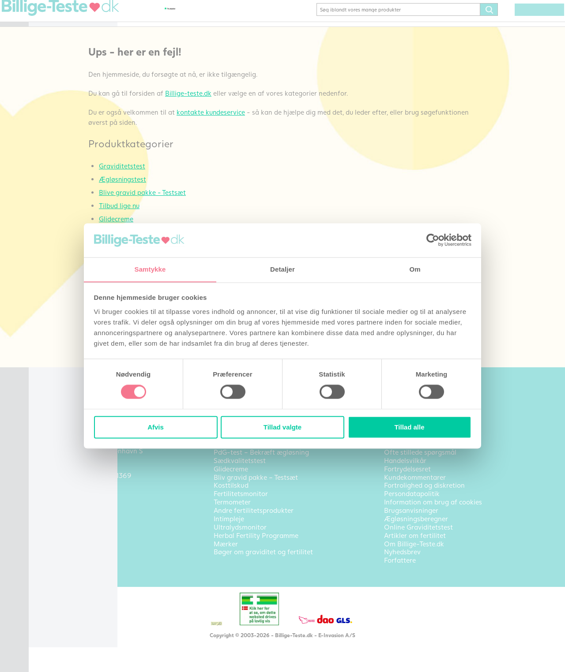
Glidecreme (58, 118)
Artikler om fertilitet (72, 290)
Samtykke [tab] (150, 269)
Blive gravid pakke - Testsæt (208, 205)
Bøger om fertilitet (70, 231)
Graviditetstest (64, 31)
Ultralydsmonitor (67, 218)
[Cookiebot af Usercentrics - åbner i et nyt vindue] (432, 239)
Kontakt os (58, 303)
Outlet (51, 245)
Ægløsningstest (64, 45)
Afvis (155, 427)
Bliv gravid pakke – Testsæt (71, 74)
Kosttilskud (58, 131)
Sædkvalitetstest (67, 158)
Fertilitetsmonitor (68, 145)
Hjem (49, 18)
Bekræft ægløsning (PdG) (79, 58)
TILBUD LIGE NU (67, 92)
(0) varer (526, 22)
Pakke (50, 105)
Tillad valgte (282, 427)
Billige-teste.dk (254, 106)
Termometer (60, 171)
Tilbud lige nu (185, 218)
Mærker (53, 258)
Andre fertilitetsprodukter (71, 188)
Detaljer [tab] (282, 269)
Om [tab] (414, 269)
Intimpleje (56, 205)
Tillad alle (409, 427)
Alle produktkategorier (76, 271)
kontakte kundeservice (277, 125)
